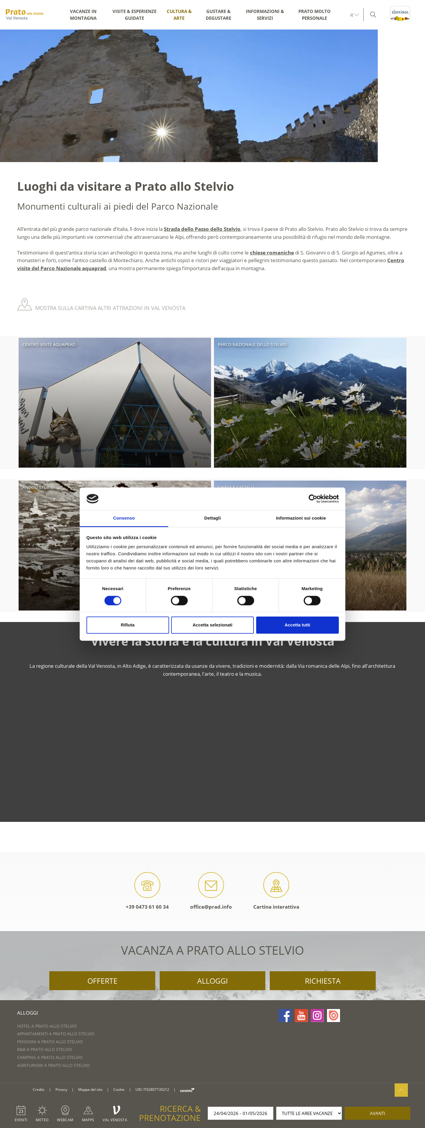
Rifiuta (128, 625)
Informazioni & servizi (265, 14)
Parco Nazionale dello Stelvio (252, 344)
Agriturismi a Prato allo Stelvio (53, 1065)
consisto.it (187, 1090)
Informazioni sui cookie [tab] (301, 518)
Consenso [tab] (124, 518)
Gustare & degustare (218, 14)
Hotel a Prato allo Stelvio (47, 1026)
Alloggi (212, 981)
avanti (377, 1113)
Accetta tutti (297, 625)
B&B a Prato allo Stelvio (44, 1049)
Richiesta (323, 981)
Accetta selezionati (212, 625)
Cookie (119, 1089)
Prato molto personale (314, 14)
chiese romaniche (272, 252)
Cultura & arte (179, 14)
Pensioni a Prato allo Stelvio (50, 1041)
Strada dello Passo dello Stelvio (202, 229)
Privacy (61, 1089)
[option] (212, 96)
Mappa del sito (90, 1089)
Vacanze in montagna (83, 14)
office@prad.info (211, 891)
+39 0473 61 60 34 (147, 891)
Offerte (102, 981)
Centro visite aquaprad (48, 344)
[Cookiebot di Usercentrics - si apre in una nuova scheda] (313, 498)
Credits (39, 1089)
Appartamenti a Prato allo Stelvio (55, 1033)
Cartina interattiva (276, 891)
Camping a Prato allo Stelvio (50, 1057)
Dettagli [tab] (212, 518)
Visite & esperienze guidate (134, 14)
